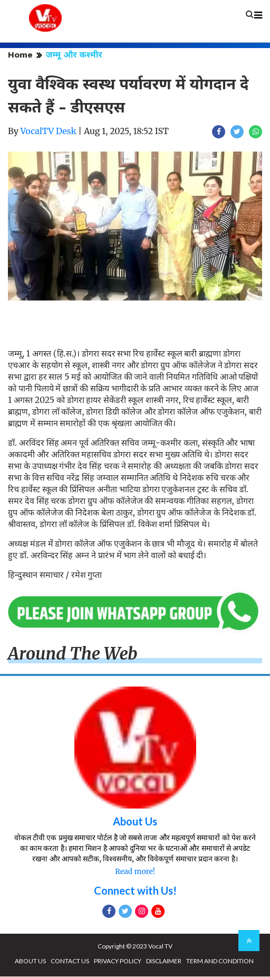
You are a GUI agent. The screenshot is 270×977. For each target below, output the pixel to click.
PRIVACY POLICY (117, 961)
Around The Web (73, 654)
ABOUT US (30, 961)
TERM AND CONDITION (220, 961)
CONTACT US (70, 961)
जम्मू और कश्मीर (74, 55)
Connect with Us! (135, 891)
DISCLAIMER (163, 961)
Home (20, 55)
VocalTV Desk (48, 131)
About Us (135, 821)
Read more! (135, 872)
